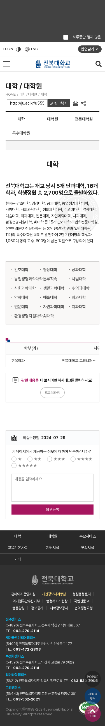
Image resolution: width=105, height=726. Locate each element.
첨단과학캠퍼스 (16, 675)
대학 (44, 94)
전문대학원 (84, 119)
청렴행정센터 (81, 594)
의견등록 (52, 509)
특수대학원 (21, 133)
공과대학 (79, 269)
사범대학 (79, 279)
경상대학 (50, 269)
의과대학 (79, 297)
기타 (17, 559)
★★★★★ (24, 465)
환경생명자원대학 (28, 316)
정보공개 (37, 608)
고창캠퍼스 (13, 688)
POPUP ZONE (93, 679)
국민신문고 (81, 601)
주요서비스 (87, 536)
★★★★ (81, 459)
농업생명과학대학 (28, 279)
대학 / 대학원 (28, 94)
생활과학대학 (53, 288)
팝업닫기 (87, 49)
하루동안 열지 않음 (87, 37)
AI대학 (48, 316)
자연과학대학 (53, 306)
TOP (92, 713)
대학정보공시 (59, 608)
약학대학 (21, 297)
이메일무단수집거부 (26, 601)
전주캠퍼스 (13, 619)
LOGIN (8, 49)
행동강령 (18, 608)
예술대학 (50, 297)
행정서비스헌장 (56, 601)
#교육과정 (52, 392)
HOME (11, 94)
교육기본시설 (17, 547)
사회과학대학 (25, 288)
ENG (31, 49)
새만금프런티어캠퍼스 (21, 638)
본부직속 (50, 279)
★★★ (56, 459)
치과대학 (79, 306)
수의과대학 (81, 288)
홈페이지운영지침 (23, 594)
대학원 (52, 119)
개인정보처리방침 (54, 594)
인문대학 (21, 306)
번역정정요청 (83, 608)
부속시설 (87, 547)
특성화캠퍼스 (15, 656)
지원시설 (52, 547)
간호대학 (21, 269)
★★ (34, 459)
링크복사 (60, 103)
